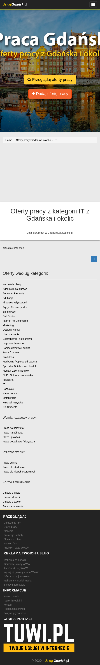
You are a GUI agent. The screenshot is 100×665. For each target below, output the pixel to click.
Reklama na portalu (15, 560)
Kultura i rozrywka (13, 402)
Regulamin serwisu (14, 608)
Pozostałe (8, 389)
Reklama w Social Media (17, 580)
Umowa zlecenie (12, 497)
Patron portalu (11, 596)
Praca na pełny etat (13, 428)
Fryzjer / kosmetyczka (15, 307)
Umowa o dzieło (12, 501)
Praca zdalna (10, 462)
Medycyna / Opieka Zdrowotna (20, 361)
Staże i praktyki (11, 437)
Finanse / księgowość (15, 302)
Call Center (9, 316)
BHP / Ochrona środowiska (18, 375)
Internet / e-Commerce (15, 320)
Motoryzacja (9, 397)
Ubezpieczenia (11, 334)
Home (8, 140)
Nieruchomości (11, 393)
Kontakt (8, 604)
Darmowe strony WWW (17, 564)
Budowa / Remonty (13, 293)
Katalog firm (10, 543)
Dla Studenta (10, 407)
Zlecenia (8, 531)
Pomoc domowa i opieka (16, 348)
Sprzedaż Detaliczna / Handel (19, 366)
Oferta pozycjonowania (16, 576)
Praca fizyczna (11, 352)
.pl (15, 4)
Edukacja (8, 298)
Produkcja (8, 357)
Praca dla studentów (14, 467)
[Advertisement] (50, 175)
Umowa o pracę (11, 492)
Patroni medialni (13, 600)
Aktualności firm (12, 539)
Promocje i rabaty (13, 535)
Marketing (8, 325)
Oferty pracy (10, 526)
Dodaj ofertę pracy (50, 93)
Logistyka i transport (14, 343)
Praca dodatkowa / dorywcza (19, 441)
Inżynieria (8, 379)
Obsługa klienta (11, 329)
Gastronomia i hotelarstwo (17, 338)
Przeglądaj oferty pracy (50, 79)
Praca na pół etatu (13, 432)
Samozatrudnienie (13, 506)
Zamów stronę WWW (16, 568)
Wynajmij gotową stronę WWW (21, 572)
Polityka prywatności (15, 613)
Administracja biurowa (15, 289)
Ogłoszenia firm (12, 522)
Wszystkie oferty (12, 284)
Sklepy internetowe (14, 584)
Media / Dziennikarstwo (16, 370)
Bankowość (9, 311)
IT (4, 384)
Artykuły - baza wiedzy (16, 547)
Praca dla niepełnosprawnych (19, 471)
